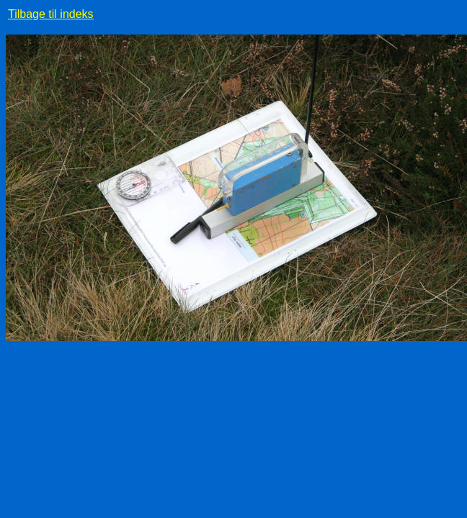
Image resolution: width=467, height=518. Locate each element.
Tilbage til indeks (51, 14)
